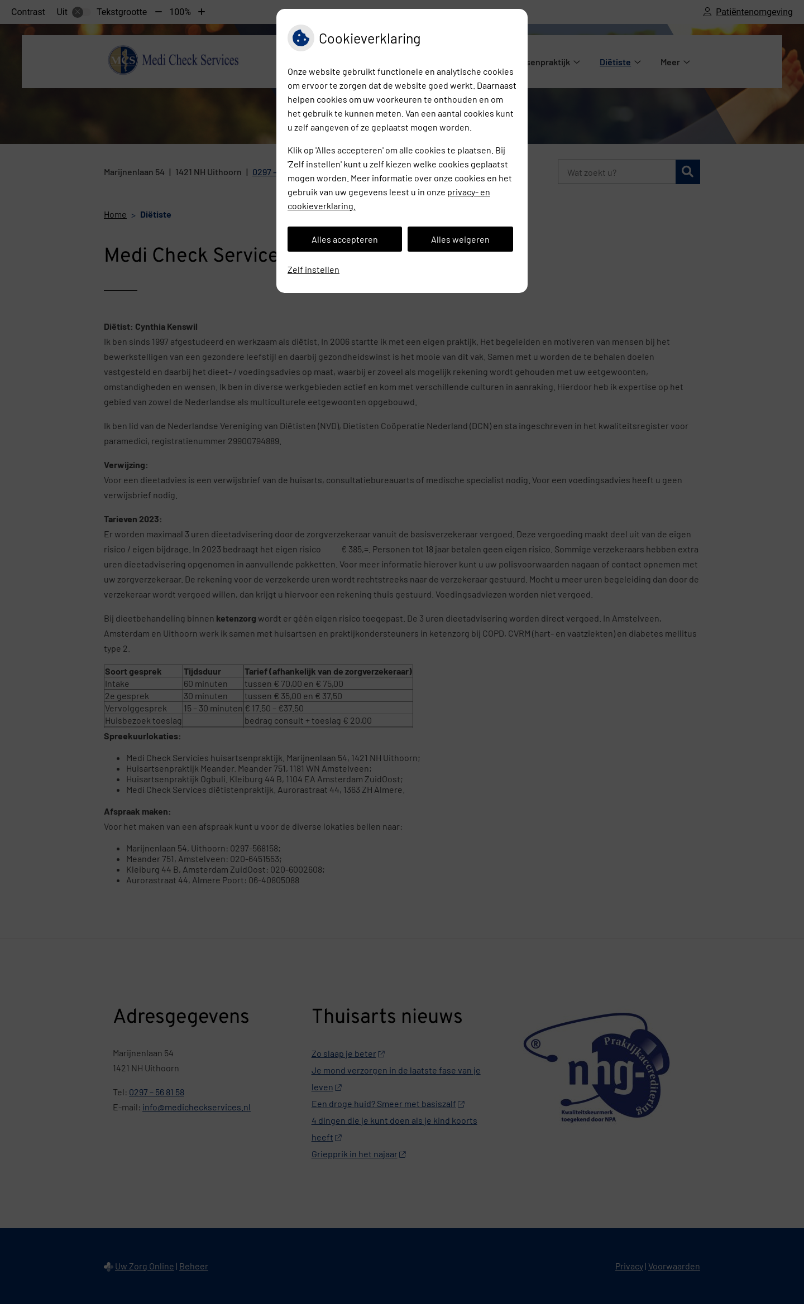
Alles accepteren (345, 239)
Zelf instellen (313, 269)
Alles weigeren (460, 239)
